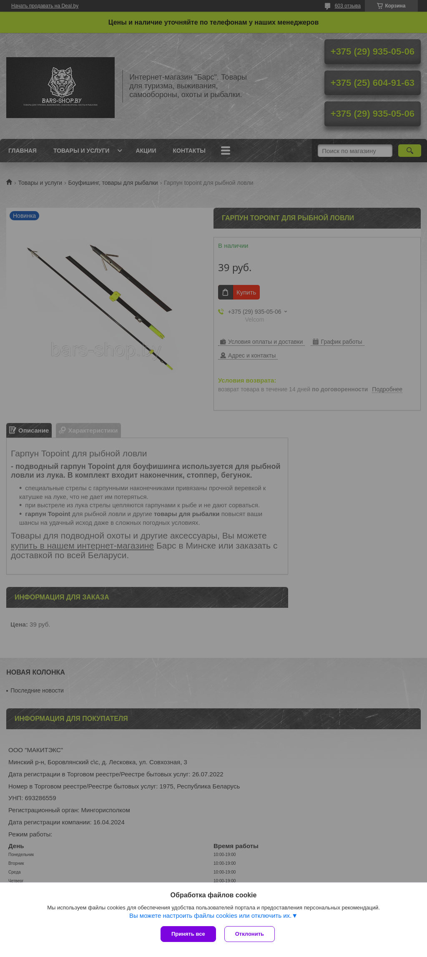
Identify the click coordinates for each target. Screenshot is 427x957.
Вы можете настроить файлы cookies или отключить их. (210, 915)
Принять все (188, 934)
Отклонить (249, 934)
